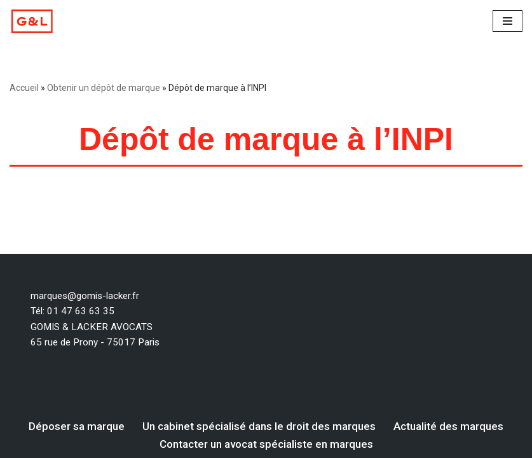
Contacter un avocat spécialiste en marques (266, 444)
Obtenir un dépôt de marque (103, 88)
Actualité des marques (448, 426)
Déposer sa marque (77, 426)
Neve (21, 397)
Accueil (24, 88)
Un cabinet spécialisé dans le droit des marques (259, 426)
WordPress (129, 397)
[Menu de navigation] (507, 21)
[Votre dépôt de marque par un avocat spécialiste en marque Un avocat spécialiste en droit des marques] (32, 21)
